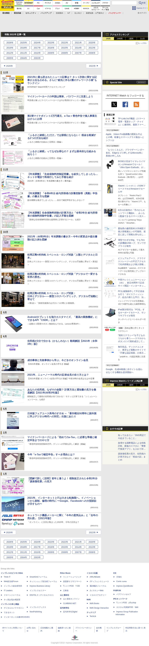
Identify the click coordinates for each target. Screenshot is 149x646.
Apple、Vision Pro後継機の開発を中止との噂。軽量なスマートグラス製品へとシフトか (125, 137)
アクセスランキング (119, 34)
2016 (50, 48)
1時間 (108, 39)
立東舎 (66, 590)
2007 (78, 53)
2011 (23, 53)
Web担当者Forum (11, 581)
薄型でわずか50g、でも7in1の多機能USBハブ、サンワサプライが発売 (132, 243)
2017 (37, 48)
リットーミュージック (72, 577)
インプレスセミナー (38, 590)
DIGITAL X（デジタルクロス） (42, 595)
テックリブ (91, 612)
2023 (50, 42)
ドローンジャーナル (12, 595)
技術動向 (59, 13)
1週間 (131, 39)
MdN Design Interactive (99, 608)
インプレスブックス (38, 607)
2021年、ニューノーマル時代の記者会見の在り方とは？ (58, 374)
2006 (91, 53)
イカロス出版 (92, 573)
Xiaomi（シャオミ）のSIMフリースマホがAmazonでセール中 (131, 188)
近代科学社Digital (70, 612)
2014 (78, 48)
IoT (69, 13)
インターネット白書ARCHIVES (16, 617)
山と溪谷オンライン (71, 599)
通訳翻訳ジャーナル (98, 586)
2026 (9, 42)
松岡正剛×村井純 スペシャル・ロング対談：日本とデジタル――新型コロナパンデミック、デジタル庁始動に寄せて (62, 296)
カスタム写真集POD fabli (127, 607)
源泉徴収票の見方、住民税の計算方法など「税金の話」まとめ (132, 456)
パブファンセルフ (123, 594)
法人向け (78, 13)
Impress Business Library (40, 586)
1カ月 (142, 39)
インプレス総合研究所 (13, 586)
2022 (64, 42)
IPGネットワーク (120, 599)
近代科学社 (64, 608)
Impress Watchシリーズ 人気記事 (126, 381)
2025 (23, 42)
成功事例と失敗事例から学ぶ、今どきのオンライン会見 (57, 360)
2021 (78, 42)
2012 (9, 53)
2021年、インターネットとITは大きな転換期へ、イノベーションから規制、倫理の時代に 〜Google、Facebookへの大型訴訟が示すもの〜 (61, 501)
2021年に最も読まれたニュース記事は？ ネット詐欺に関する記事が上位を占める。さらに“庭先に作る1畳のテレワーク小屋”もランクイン (62, 80)
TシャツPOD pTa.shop (126, 603)
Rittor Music (65, 573)
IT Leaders (8, 590)
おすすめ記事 (116, 429)
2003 (37, 58)
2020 (91, 42)
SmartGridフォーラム (38, 577)
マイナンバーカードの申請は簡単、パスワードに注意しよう (60, 96)
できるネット (9, 612)
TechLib (93, 616)
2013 (91, 48)
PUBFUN (117, 590)
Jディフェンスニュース (99, 581)
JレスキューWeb (96, 590)
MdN (89, 600)
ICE (114, 573)
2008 (64, 53)
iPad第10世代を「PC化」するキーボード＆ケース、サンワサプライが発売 (132, 312)
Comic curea (121, 581)
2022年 (92, 66)
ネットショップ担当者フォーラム (43, 581)
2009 (50, 53)
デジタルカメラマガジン (14, 608)
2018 (23, 48)
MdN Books (94, 603)
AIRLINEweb (95, 577)
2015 (64, 48)
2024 (37, 42)
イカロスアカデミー (98, 595)
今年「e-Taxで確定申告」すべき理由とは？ (51, 454)
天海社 (119, 577)
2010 (37, 53)
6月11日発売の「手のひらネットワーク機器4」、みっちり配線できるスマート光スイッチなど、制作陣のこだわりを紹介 (132, 216)
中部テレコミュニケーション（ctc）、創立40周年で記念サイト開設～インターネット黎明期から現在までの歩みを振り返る (132, 285)
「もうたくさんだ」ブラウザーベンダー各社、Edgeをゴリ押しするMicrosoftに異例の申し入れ (125, 153)
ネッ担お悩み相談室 (12, 600)
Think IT (7, 577)
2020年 (9, 66)
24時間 (119, 39)
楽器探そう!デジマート (72, 581)
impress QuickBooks (124, 586)
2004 (23, 58)
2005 (9, 58)
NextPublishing (36, 612)
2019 (9, 48)
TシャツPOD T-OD (71, 586)
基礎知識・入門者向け (95, 13)
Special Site (116, 82)
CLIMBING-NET (69, 603)
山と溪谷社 (64, 595)
